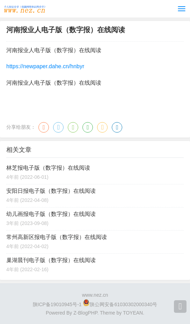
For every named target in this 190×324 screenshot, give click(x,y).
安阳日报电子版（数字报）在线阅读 (51, 191)
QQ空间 (102, 127)
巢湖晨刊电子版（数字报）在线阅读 (51, 260)
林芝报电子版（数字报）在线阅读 (48, 168)
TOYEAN (133, 313)
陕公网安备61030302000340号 (123, 304)
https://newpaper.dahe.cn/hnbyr (45, 66)
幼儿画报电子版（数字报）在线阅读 (51, 214)
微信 (73, 127)
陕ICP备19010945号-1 (57, 304)
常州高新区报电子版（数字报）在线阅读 (56, 237)
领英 (117, 127)
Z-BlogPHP (85, 313)
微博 (43, 127)
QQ (58, 127)
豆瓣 (87, 127)
